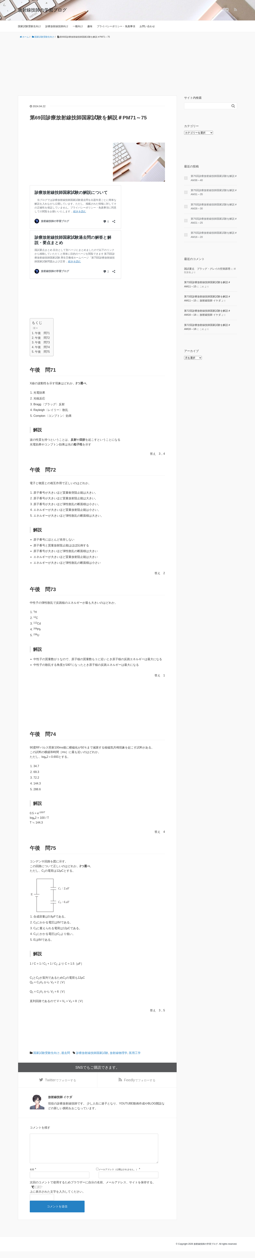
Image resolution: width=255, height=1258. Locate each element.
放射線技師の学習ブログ (42, 9)
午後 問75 (42, 351)
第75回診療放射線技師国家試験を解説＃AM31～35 (214, 192)
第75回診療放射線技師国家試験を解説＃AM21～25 (214, 220)
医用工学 (135, 1052)
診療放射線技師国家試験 (92, 1052)
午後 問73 (42, 342)
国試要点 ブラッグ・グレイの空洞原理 (207, 268)
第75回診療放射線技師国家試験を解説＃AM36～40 (214, 178)
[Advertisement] (127, 67)
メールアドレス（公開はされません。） (118, 1176)
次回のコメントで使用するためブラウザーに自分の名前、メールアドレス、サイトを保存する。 (92, 1189)
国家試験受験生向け (29, 26)
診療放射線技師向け (56, 26)
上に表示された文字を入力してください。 (57, 1198)
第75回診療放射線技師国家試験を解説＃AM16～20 (214, 234)
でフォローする (60, 1080)
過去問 (65, 1052)
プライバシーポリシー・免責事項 (116, 26)
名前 (32, 1176)
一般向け (78, 26)
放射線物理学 (118, 1052)
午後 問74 (42, 347)
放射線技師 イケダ (210, 300)
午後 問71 (42, 333)
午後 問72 (42, 337)
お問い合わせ (147, 26)
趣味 (89, 26)
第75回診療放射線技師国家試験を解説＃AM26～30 (214, 206)
